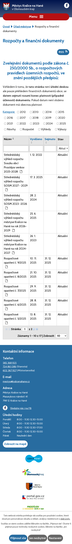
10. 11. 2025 (33, 260)
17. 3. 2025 (36, 177)
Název (8, 139)
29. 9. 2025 (33, 288)
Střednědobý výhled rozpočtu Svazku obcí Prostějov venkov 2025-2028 (14, 163)
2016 (10, 118)
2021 (10, 123)
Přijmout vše (18, 538)
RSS (63, 52)
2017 (23, 118)
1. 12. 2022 (36, 155)
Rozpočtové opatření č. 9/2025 (15, 262)
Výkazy (62, 129)
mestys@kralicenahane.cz (16, 381)
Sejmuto (50, 139)
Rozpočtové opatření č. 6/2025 (15, 304)
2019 (48, 118)
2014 (48, 112)
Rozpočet (28, 129)
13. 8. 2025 (33, 316)
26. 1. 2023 (33, 238)
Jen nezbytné (37, 538)
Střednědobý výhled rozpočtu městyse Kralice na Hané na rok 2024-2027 (15, 244)
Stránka (16, 329)
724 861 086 (9, 366)
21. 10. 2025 (33, 274)
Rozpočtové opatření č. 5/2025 (15, 318)
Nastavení (55, 538)
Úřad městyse (22, 26)
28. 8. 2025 (33, 302)
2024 (49, 123)
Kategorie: (9, 112)
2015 (61, 112)
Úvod (6, 26)
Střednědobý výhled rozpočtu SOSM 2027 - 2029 (16, 183)
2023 (36, 123)
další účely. (65, 519)
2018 (36, 118)
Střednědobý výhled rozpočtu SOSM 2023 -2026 (15, 201)
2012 (23, 112)
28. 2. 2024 (33, 197)
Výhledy (46, 129)
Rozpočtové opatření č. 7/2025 (15, 290)
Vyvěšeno (36, 139)
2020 (61, 118)
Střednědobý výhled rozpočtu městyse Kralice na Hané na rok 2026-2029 (15, 222)
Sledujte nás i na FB (17, 408)
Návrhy (11, 129)
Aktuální (63, 155)
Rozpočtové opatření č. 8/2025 (15, 276)
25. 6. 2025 (33, 216)
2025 (63, 123)
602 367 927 (9, 370)
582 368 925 (9, 362)
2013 (35, 112)
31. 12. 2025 (48, 260)
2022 (23, 123)
